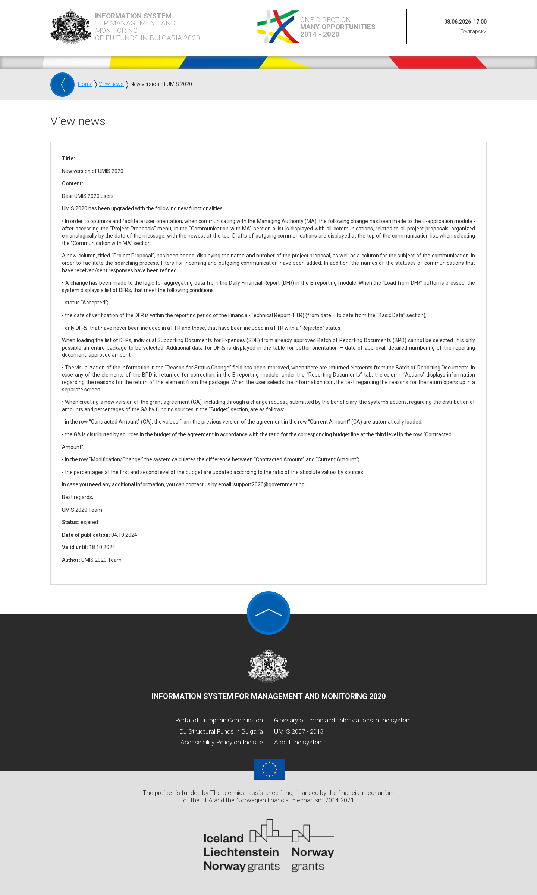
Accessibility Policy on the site (221, 742)
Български (474, 31)
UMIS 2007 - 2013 (298, 731)
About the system (299, 742)
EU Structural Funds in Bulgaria (221, 731)
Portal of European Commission (219, 720)
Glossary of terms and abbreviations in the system (343, 720)
